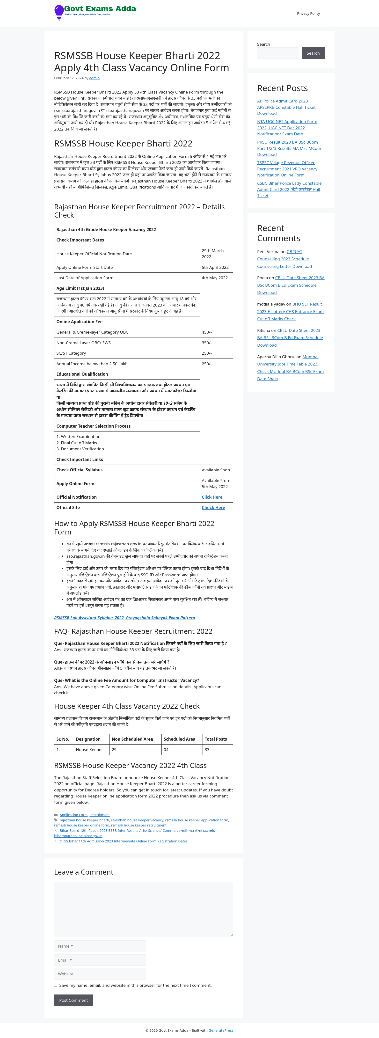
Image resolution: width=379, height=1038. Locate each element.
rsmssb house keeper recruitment (139, 825)
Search (263, 44)
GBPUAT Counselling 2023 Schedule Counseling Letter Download (284, 259)
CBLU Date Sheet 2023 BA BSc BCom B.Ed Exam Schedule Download (291, 285)
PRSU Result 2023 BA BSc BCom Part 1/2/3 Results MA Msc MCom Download (289, 148)
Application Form (74, 814)
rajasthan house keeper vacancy (137, 820)
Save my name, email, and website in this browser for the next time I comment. (135, 985)
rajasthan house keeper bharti (84, 820)
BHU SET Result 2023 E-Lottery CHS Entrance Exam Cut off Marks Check (290, 311)
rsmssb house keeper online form (81, 825)
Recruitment (99, 814)
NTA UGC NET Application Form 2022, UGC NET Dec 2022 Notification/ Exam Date (287, 128)
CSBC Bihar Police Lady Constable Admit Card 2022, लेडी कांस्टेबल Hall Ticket (289, 189)
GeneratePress (221, 1030)
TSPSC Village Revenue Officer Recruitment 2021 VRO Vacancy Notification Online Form (287, 169)
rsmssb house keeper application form (196, 820)
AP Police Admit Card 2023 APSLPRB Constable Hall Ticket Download (286, 107)
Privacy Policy (308, 13)
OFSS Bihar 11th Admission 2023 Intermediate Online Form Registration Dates (124, 841)
